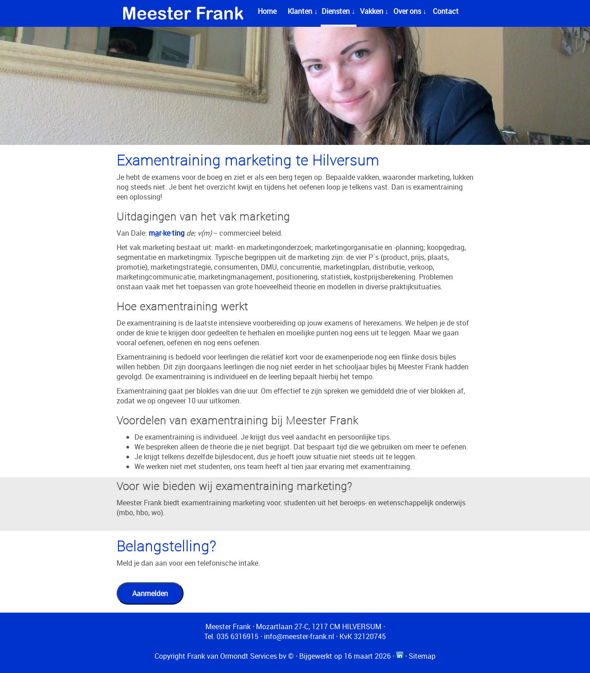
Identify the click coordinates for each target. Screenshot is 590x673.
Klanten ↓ (303, 11)
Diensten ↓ (338, 11)
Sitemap (422, 656)
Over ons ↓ (410, 11)
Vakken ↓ (374, 11)
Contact (446, 11)
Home (267, 11)
